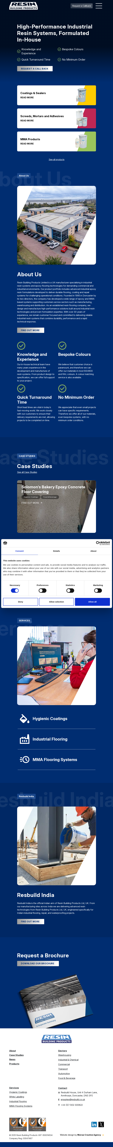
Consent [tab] (19, 551)
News (12, 1064)
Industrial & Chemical (68, 1064)
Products (14, 1068)
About (12, 1055)
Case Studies (16, 1060)
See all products (56, 160)
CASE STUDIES (27, 458)
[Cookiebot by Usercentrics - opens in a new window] (98, 543)
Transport (63, 1073)
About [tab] (93, 551)
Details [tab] (56, 551)
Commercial (64, 1069)
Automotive (64, 1078)
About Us (24, 177)
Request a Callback (81, 5)
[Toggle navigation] (99, 6)
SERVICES (24, 622)
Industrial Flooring (18, 1106)
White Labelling (16, 1101)
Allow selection (56, 602)
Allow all (92, 602)
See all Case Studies (27, 474)
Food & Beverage (66, 1083)
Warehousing (64, 1060)
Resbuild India (26, 798)
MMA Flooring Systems (20, 1111)
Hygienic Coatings (18, 1097)
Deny (20, 602)
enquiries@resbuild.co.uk (73, 1104)
